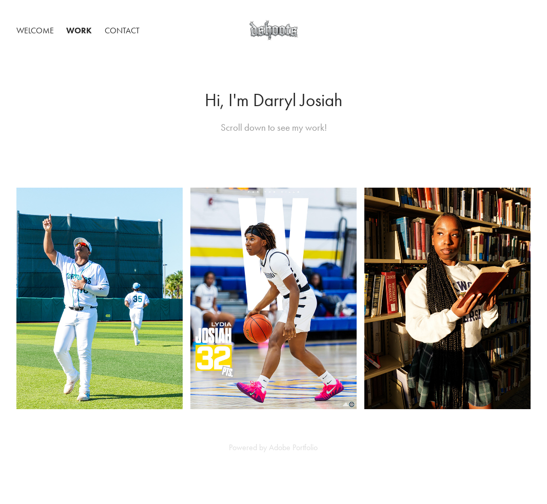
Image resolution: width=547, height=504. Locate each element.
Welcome (35, 30)
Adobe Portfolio (293, 447)
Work (79, 30)
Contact (122, 30)
